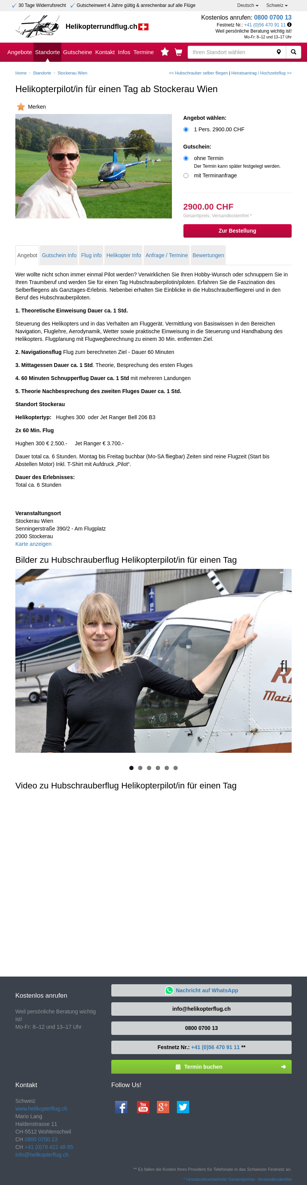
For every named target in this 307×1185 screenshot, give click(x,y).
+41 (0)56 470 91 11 (265, 25)
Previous (27, 665)
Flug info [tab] (91, 255)
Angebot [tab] (27, 255)
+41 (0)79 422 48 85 (49, 1147)
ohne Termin (237, 162)
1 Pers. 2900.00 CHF (219, 129)
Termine (144, 52)
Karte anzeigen (33, 544)
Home (20, 73)
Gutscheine (77, 52)
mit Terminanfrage (215, 175)
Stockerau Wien (72, 73)
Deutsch (247, 5)
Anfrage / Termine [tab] (166, 255)
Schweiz (277, 5)
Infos (124, 52)
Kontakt (105, 52)
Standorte (47, 52)
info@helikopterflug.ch (201, 1009)
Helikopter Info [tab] (123, 255)
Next (280, 665)
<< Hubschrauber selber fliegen (198, 73)
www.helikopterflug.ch (41, 1109)
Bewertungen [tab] (208, 255)
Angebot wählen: (205, 118)
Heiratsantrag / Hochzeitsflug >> (261, 73)
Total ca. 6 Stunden (45, 481)
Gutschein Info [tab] (59, 255)
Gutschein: (197, 147)
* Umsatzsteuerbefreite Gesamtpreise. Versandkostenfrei (237, 1179)
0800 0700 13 (273, 17)
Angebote (19, 52)
